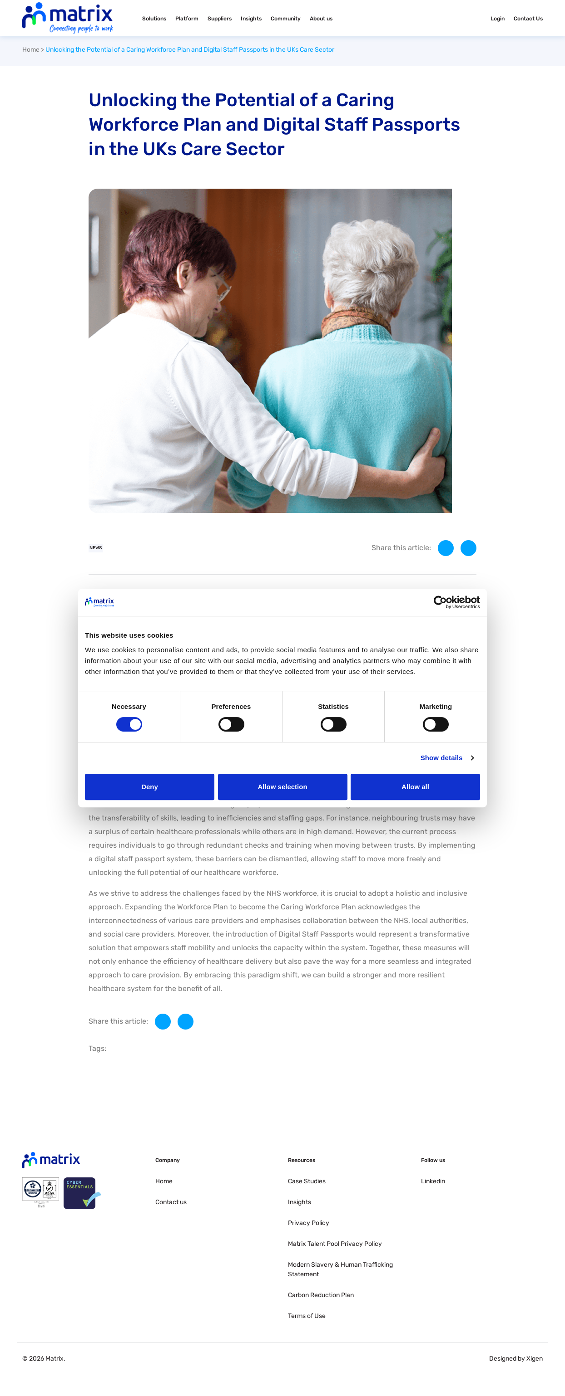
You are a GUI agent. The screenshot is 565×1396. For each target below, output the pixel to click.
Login (498, 18)
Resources (301, 1160)
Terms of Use (307, 1316)
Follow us (433, 1160)
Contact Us (528, 18)
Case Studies (307, 1181)
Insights (251, 18)
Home (31, 50)
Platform (186, 18)
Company (167, 1160)
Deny (149, 787)
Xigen (534, 1358)
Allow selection (282, 787)
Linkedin (433, 1181)
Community (286, 18)
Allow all (415, 787)
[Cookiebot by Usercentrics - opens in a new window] (440, 602)
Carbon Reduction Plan (321, 1295)
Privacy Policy (308, 1223)
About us (321, 18)
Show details (442, 757)
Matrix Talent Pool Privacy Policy (335, 1244)
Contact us (171, 1202)
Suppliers (220, 18)
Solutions (154, 18)
